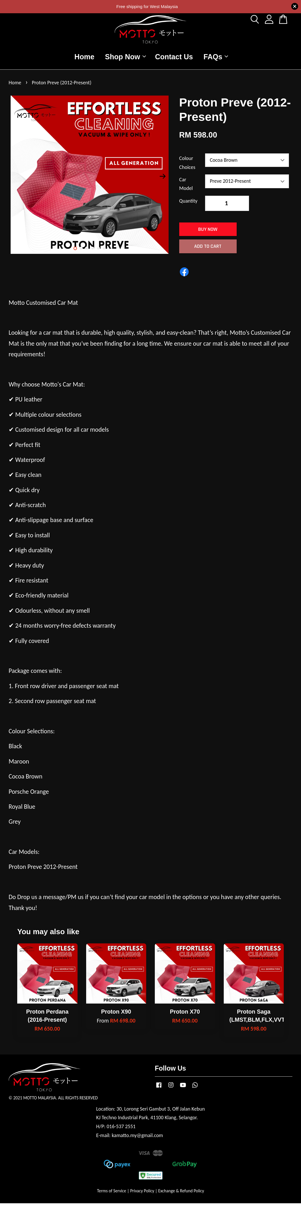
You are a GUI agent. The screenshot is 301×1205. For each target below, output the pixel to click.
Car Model (186, 185)
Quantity (188, 202)
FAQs (216, 58)
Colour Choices (187, 164)
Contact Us (174, 58)
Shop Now (125, 58)
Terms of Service (111, 1192)
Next (163, 178)
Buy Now (207, 231)
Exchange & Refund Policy (181, 1192)
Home (84, 58)
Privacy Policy (142, 1192)
